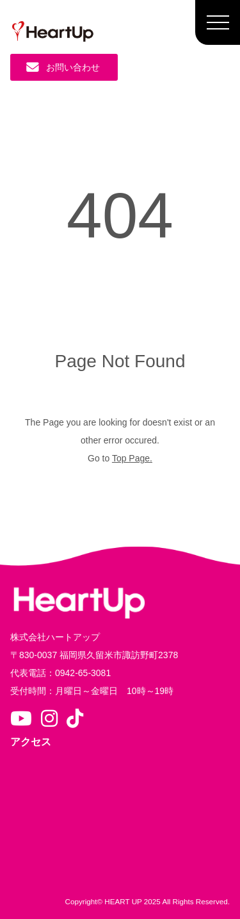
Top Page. (132, 458)
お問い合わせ (63, 67)
